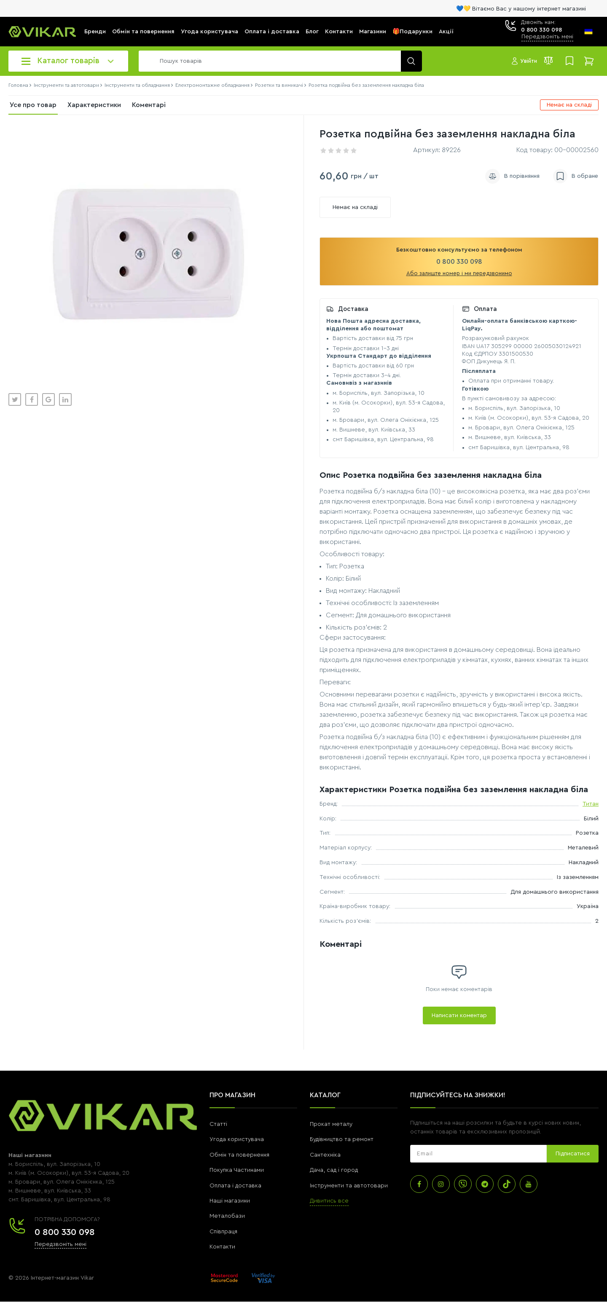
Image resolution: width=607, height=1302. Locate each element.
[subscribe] (478, 1154)
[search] (278, 61)
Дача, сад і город (334, 1170)
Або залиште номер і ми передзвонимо (459, 273)
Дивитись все (329, 1201)
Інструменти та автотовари (349, 1186)
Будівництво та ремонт (341, 1139)
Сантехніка (325, 1155)
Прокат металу (331, 1124)
